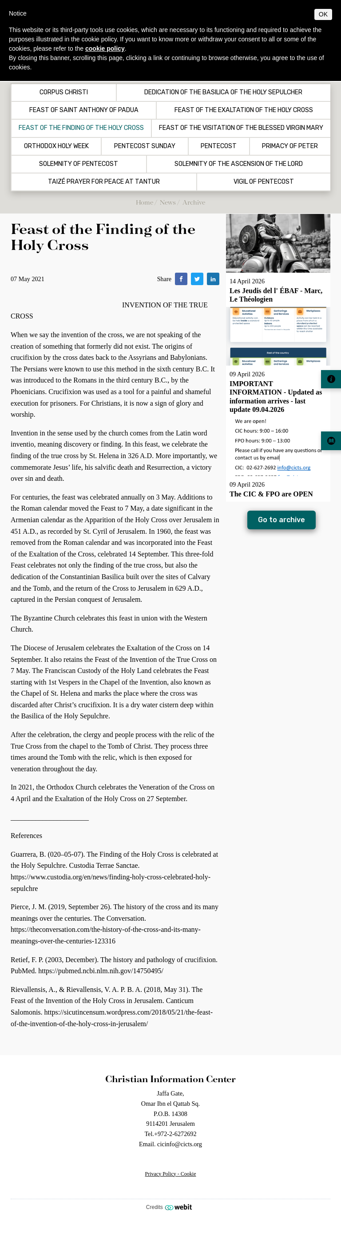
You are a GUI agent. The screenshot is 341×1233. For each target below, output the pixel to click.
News (168, 202)
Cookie (188, 1174)
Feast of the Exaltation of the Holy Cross (243, 110)
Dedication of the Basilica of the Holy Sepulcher (223, 92)
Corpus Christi (64, 92)
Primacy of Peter (290, 146)
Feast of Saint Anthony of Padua (84, 110)
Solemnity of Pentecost (78, 164)
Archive (193, 202)
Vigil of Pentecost (264, 182)
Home (144, 202)
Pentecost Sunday (144, 146)
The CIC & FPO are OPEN (271, 494)
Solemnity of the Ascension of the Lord (238, 164)
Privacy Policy (160, 1174)
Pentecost (219, 146)
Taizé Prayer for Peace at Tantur (104, 182)
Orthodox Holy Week (56, 146)
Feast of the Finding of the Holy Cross (81, 128)
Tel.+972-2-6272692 (170, 1133)
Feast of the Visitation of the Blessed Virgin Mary (241, 128)
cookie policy (105, 48)
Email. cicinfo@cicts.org (170, 1144)
